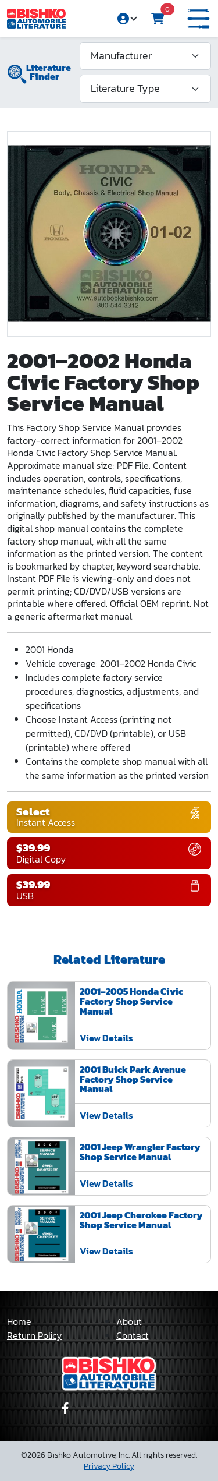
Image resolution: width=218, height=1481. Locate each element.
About (129, 1321)
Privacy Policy (109, 1466)
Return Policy (34, 1335)
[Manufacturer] (145, 56)
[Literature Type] (145, 88)
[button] (198, 19)
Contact (132, 1335)
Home (19, 1321)
